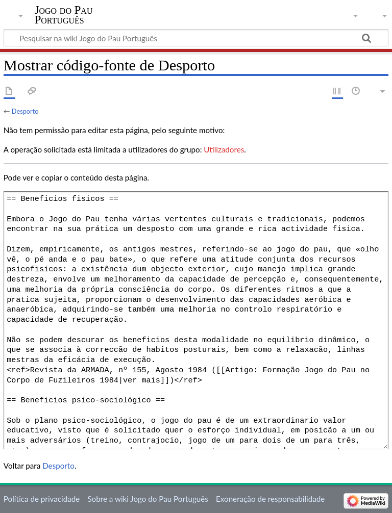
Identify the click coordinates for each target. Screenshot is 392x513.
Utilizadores (224, 149)
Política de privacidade (42, 498)
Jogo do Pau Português (64, 15)
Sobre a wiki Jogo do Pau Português (147, 498)
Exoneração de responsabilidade (270, 498)
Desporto (25, 111)
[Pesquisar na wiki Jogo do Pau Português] (196, 38)
